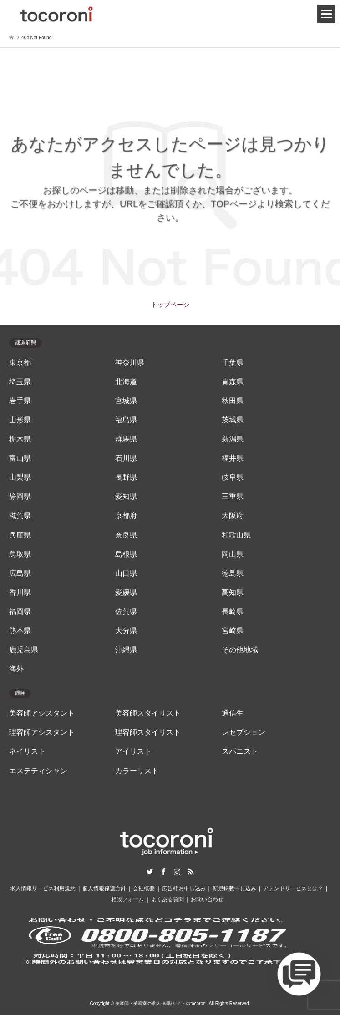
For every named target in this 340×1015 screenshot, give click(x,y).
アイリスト (133, 751)
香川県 (20, 592)
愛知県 (126, 496)
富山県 (20, 458)
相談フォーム (127, 899)
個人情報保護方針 (104, 888)
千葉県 (233, 362)
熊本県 (20, 630)
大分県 (126, 630)
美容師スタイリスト (148, 713)
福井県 (233, 458)
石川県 (126, 458)
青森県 (233, 382)
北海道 (126, 382)
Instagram (177, 871)
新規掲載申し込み (234, 888)
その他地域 (240, 650)
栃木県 (20, 439)
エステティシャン (38, 771)
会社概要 (144, 888)
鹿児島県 (23, 650)
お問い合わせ (207, 899)
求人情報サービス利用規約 (43, 888)
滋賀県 (20, 515)
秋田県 (233, 401)
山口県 (126, 573)
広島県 (20, 573)
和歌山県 (236, 535)
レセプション (243, 732)
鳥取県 (20, 554)
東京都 (20, 362)
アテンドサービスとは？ (293, 888)
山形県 (20, 420)
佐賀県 (126, 611)
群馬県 (126, 439)
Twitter (150, 871)
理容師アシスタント (42, 732)
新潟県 (233, 439)
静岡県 (20, 496)
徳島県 (233, 573)
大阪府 (233, 515)
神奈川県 (129, 362)
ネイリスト (27, 751)
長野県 (126, 477)
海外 (16, 669)
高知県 (233, 592)
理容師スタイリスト (148, 732)
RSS (191, 871)
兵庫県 (20, 535)
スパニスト (240, 751)
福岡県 (20, 611)
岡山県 (233, 554)
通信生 (233, 713)
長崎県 (233, 611)
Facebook (163, 871)
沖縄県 (126, 650)
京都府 (126, 515)
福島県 (126, 420)
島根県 (126, 554)
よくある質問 (167, 899)
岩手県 (20, 401)
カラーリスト (137, 771)
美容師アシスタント (42, 713)
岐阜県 (233, 477)
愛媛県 (126, 592)
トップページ (170, 304)
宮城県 (126, 401)
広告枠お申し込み (184, 888)
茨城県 (233, 420)
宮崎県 (233, 630)
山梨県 (20, 477)
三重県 (233, 496)
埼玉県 (20, 382)
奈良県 (126, 535)
